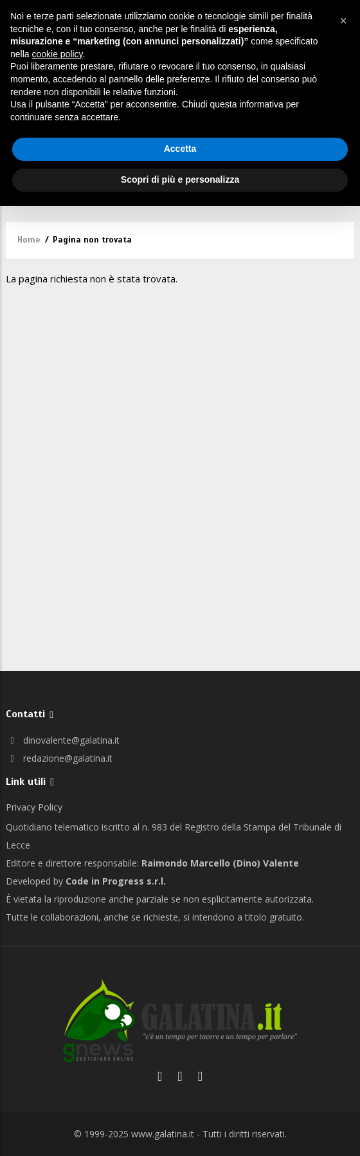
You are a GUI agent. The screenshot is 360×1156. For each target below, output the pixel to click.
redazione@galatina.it (59, 758)
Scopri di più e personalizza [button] (180, 179)
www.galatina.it (162, 1134)
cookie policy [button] (57, 54)
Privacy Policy (34, 807)
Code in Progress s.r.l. (116, 881)
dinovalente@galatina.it (63, 740)
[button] (343, 20)
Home (28, 240)
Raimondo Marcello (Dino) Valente (220, 863)
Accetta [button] (180, 148)
